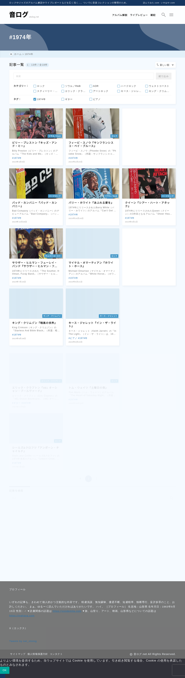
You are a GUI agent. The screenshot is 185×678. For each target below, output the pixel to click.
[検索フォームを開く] (163, 15)
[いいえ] (2, 676)
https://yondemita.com (67, 611)
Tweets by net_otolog (23, 641)
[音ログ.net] (24, 15)
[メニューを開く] (172, 15)
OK (5, 670)
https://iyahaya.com (22, 615)
